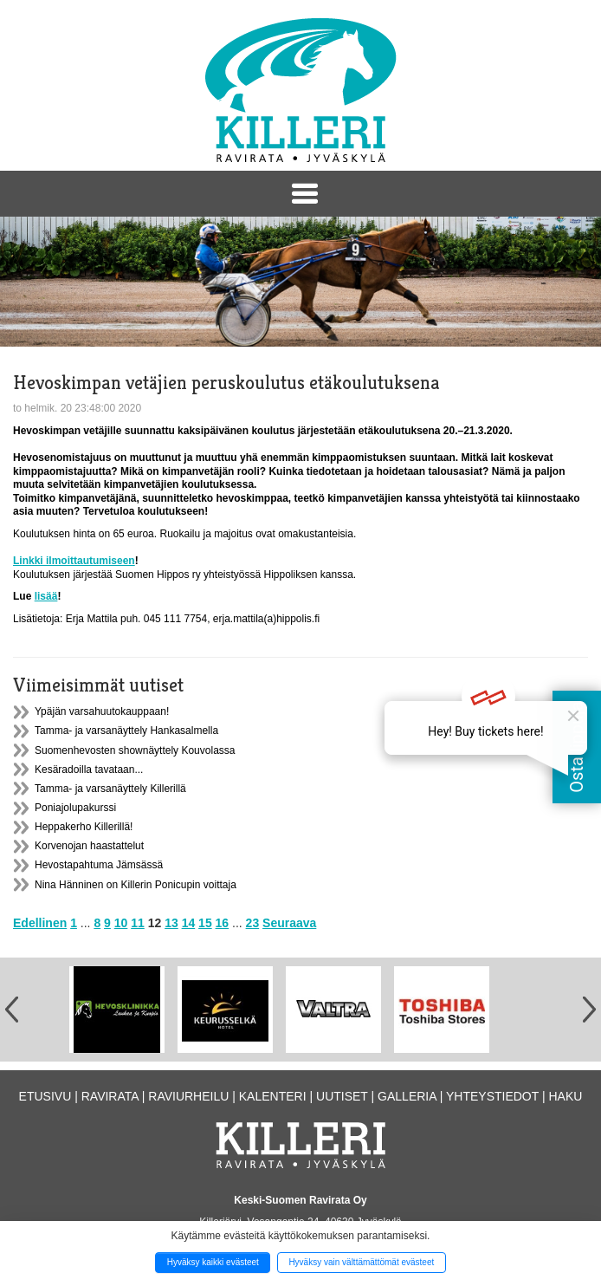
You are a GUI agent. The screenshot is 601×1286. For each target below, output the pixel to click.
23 (253, 923)
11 (138, 923)
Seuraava (289, 923)
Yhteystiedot (492, 1096)
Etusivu (45, 1096)
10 (121, 923)
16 (222, 923)
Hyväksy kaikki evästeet (213, 1262)
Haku (565, 1096)
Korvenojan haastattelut (89, 846)
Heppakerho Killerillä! (83, 827)
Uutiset (342, 1096)
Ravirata (110, 1096)
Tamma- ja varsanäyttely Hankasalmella (126, 730)
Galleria (407, 1096)
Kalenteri (273, 1096)
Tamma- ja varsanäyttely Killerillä (110, 789)
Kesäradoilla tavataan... (89, 769)
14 (189, 923)
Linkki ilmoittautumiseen (74, 561)
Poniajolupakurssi (75, 808)
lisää (46, 596)
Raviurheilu (188, 1096)
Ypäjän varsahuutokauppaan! (102, 711)
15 (205, 923)
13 (171, 923)
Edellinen (40, 923)
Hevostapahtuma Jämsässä (99, 865)
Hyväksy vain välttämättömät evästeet (361, 1262)
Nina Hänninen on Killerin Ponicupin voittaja (135, 885)
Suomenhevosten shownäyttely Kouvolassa (135, 750)
